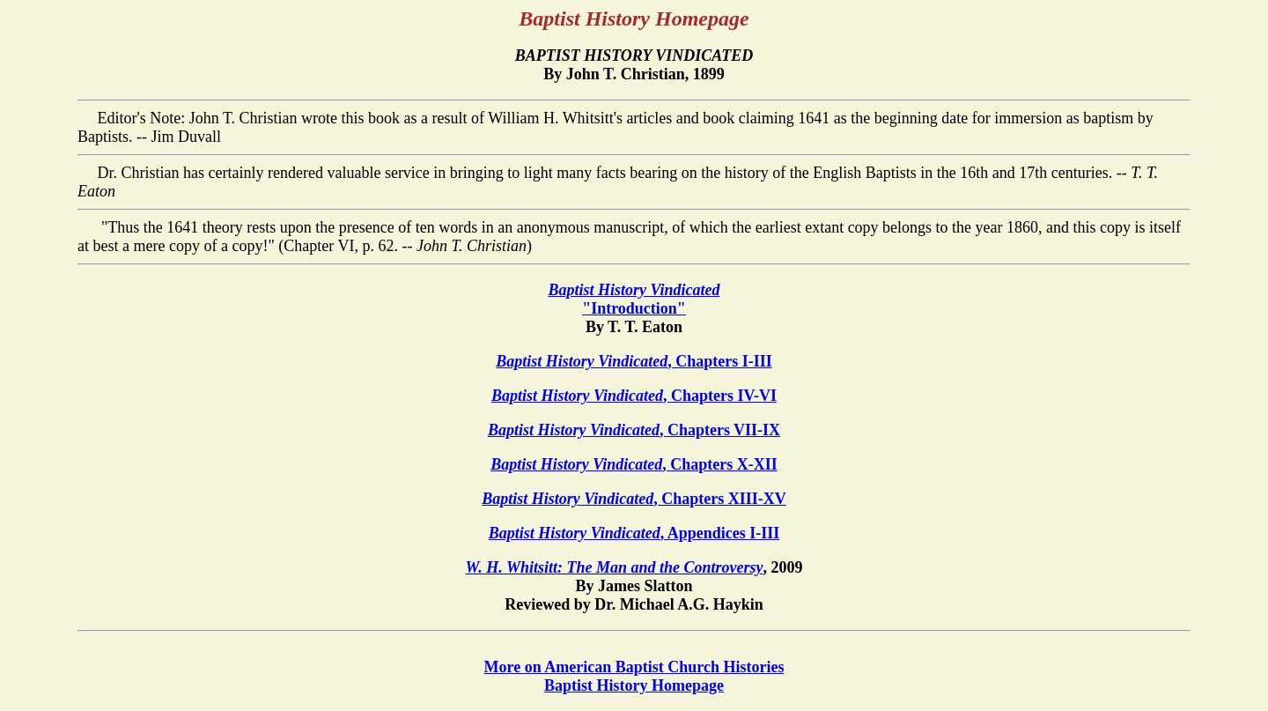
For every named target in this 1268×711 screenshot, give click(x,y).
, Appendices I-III (634, 533)
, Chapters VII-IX (634, 430)
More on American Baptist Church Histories (634, 667)
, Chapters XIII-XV (634, 498)
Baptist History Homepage (634, 685)
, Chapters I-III (634, 361)
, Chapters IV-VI (634, 395)
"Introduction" (633, 299)
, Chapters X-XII (634, 464)
